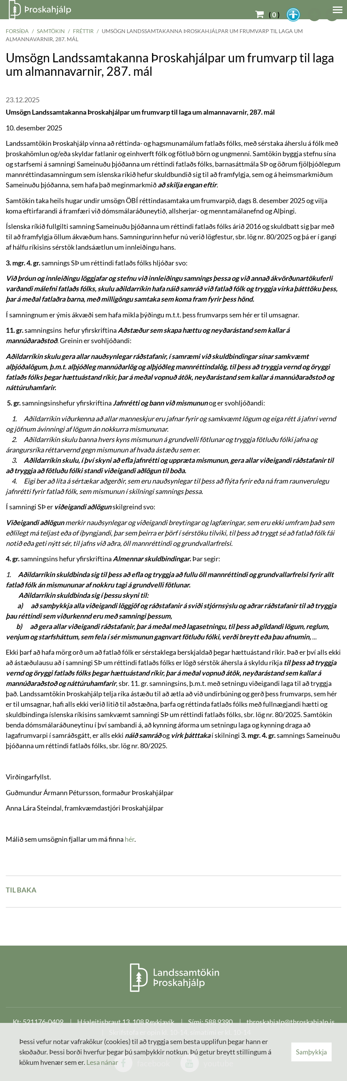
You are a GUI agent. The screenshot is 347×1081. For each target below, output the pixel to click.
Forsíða (17, 31)
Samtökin (51, 31)
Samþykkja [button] (311, 1052)
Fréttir (83, 31)
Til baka (21, 890)
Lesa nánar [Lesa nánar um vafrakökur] (102, 1062)
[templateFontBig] (315, 15)
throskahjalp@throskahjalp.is (290, 1022)
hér (129, 839)
